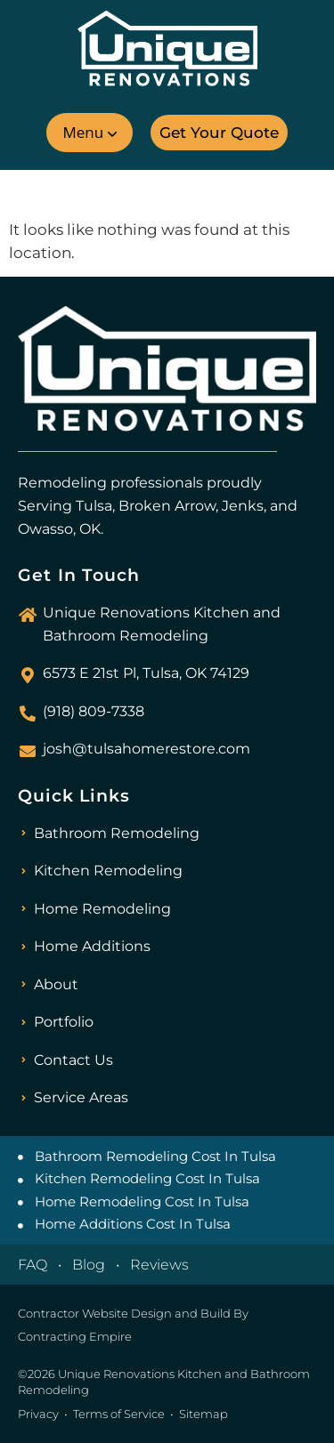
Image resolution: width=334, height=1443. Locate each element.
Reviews (159, 1264)
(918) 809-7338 (93, 711)
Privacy (38, 1414)
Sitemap (203, 1414)
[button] (89, 132)
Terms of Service (119, 1414)
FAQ (32, 1264)
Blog (88, 1264)
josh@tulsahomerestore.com (146, 748)
